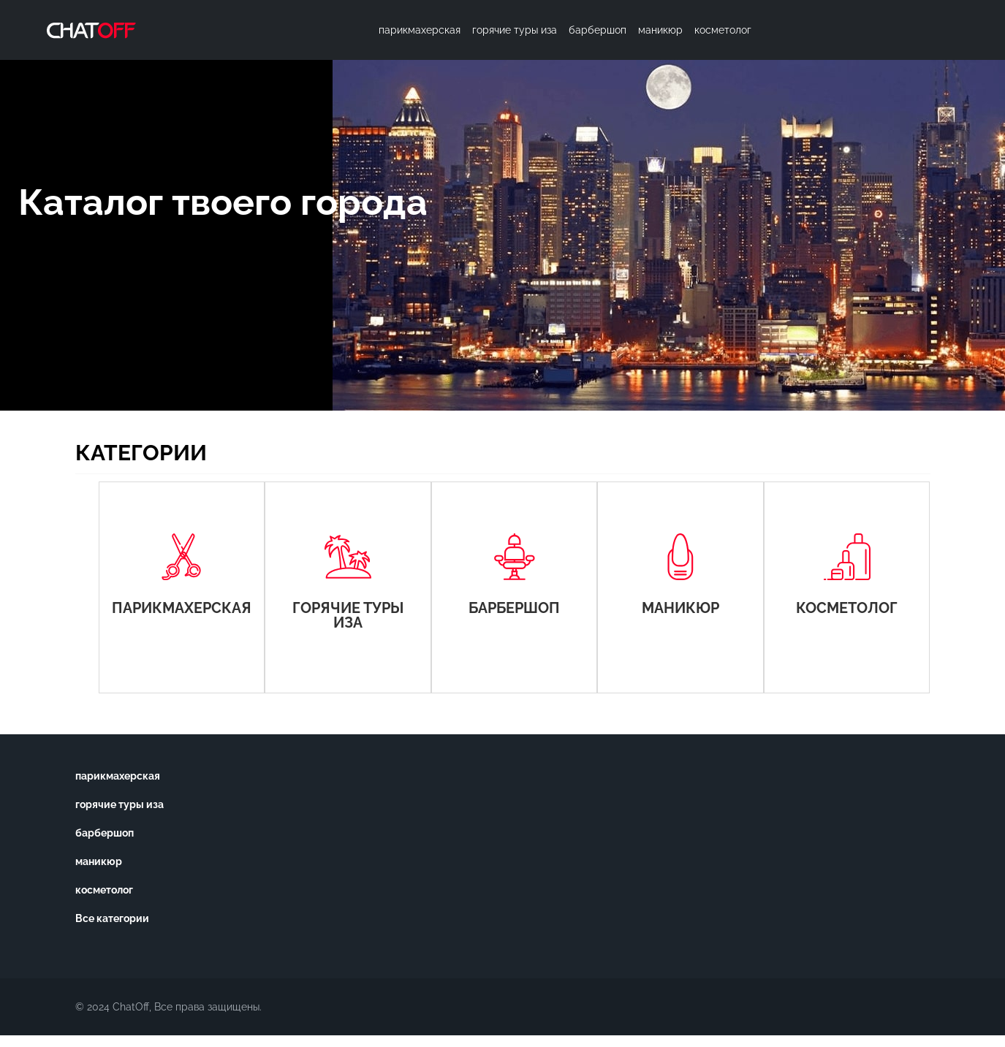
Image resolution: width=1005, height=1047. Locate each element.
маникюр (98, 861)
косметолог (104, 890)
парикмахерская (117, 776)
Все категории (112, 918)
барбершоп (104, 833)
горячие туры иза (119, 804)
